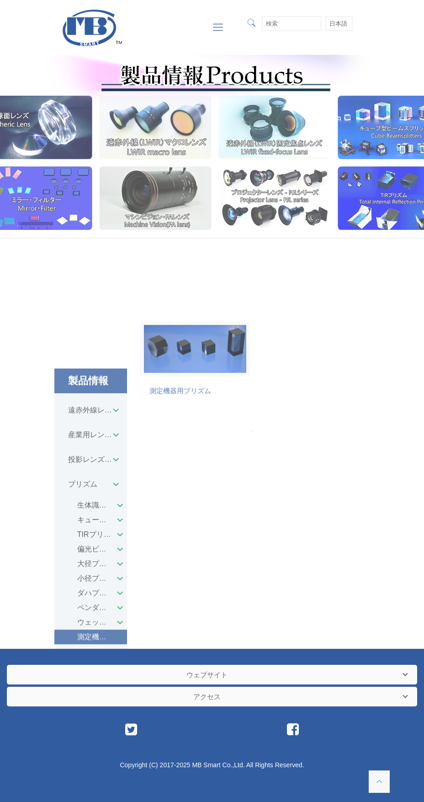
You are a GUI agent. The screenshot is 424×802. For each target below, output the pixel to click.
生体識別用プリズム (102, 636)
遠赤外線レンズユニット (97, 541)
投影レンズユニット (97, 590)
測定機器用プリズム (180, 448)
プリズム (82, 615)
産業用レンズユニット (97, 566)
